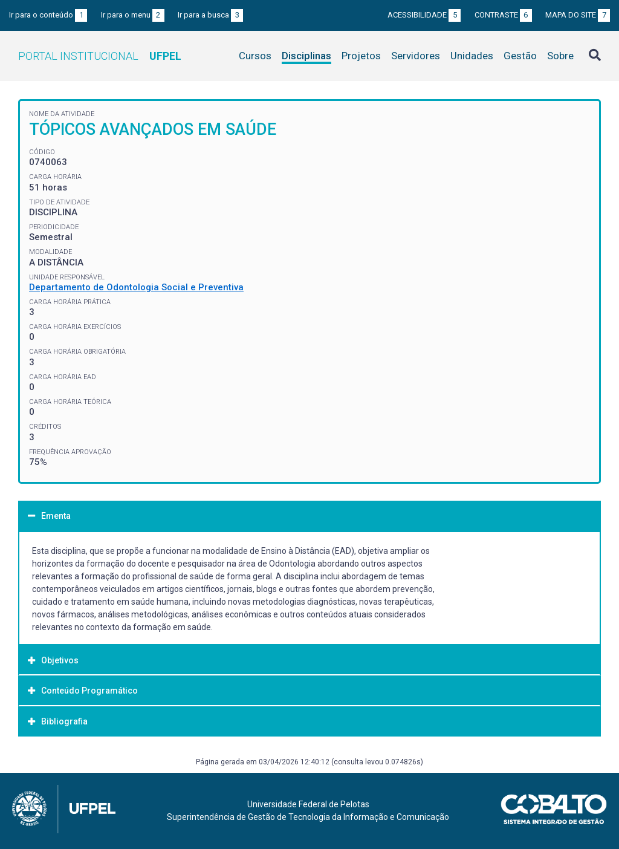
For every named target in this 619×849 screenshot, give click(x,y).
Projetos (361, 56)
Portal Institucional (99, 56)
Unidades (471, 56)
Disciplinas (306, 56)
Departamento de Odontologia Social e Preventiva (136, 287)
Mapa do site (577, 14)
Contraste (503, 14)
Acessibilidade (424, 14)
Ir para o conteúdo (48, 14)
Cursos (255, 56)
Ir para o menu (132, 14)
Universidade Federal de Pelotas (308, 804)
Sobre (560, 56)
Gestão (520, 56)
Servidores (415, 56)
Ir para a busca (210, 14)
